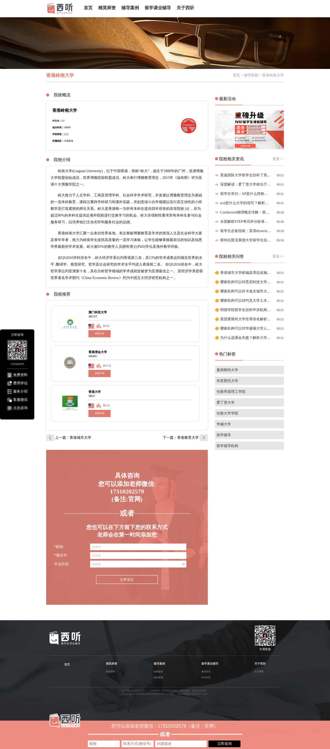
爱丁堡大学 (226, 402)
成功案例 (158, 677)
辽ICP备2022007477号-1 (133, 690)
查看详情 (99, 333)
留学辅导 (224, 435)
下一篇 (181, 438)
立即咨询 (224, 744)
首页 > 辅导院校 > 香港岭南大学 (258, 75)
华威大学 (224, 424)
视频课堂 (158, 671)
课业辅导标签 (199, 690)
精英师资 (107, 7)
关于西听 (185, 7)
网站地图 (184, 690)
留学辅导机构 (227, 446)
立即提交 (127, 579)
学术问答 (206, 677)
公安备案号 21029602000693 (163, 690)
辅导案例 (130, 7)
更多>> (278, 159)
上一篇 (73, 438)
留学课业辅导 (158, 7)
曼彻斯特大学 (227, 370)
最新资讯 (206, 671)
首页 (88, 7)
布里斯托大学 (227, 381)
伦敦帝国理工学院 (231, 392)
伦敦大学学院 (227, 413)
